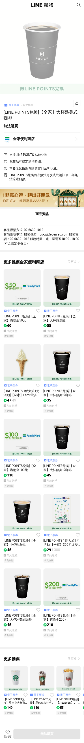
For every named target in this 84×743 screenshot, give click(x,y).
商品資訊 (42, 214)
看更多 (72, 261)
